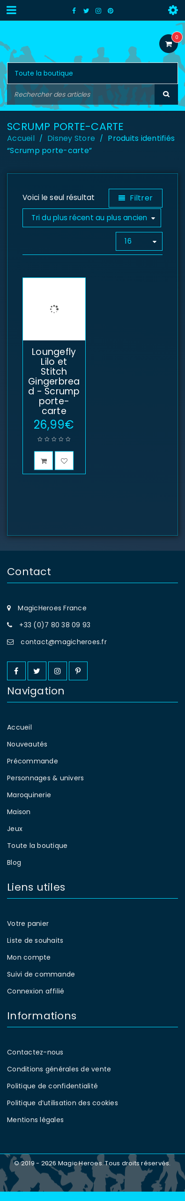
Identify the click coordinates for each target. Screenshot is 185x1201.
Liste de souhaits (35, 950)
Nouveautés (27, 753)
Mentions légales (35, 1129)
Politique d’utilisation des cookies (62, 1112)
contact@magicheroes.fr (64, 651)
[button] (43, 470)
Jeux (14, 838)
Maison (19, 821)
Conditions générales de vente (59, 1078)
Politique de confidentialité (52, 1095)
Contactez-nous (35, 1061)
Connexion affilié (35, 1000)
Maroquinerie (29, 804)
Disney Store (71, 138)
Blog (14, 872)
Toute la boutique (37, 855)
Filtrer (141, 197)
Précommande (32, 770)
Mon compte (29, 966)
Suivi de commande (41, 983)
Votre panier (28, 933)
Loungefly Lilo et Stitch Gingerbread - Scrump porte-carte (54, 391)
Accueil (21, 138)
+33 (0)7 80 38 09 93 (54, 634)
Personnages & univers (45, 787)
